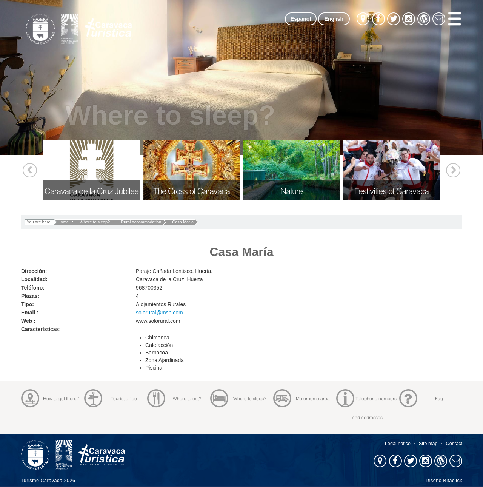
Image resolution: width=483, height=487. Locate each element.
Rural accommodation (141, 222)
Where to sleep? (95, 222)
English (334, 19)
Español (301, 19)
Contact (454, 443)
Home (63, 222)
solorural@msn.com (159, 313)
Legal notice (398, 443)
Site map (428, 443)
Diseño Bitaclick (444, 480)
